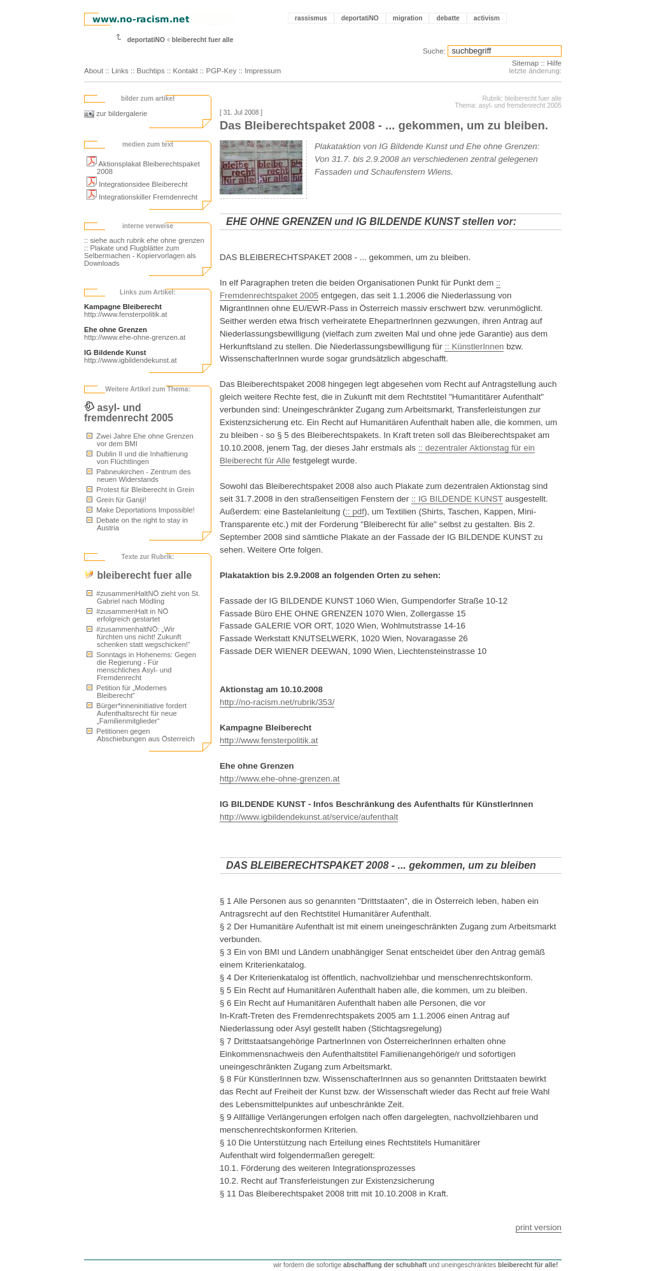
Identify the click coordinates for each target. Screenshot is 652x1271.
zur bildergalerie (115, 113)
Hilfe (554, 63)
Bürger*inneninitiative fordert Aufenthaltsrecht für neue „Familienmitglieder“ (137, 713)
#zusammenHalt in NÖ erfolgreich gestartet (127, 615)
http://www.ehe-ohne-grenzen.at (134, 337)
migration (408, 18)
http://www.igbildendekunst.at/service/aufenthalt (309, 817)
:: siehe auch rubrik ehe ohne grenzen (144, 240)
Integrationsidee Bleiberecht (137, 184)
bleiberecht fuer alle (203, 39)
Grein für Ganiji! (116, 500)
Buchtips (151, 71)
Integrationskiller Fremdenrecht (142, 197)
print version (539, 1227)
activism (487, 18)
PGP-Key (221, 71)
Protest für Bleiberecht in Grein (140, 489)
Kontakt (185, 71)
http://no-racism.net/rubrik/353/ (277, 702)
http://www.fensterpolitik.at (125, 314)
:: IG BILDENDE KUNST (457, 499)
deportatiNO (360, 18)
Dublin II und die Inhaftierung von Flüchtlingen (137, 457)
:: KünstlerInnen (474, 346)
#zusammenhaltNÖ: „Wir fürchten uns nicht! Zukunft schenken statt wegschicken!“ (138, 636)
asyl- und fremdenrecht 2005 (128, 412)
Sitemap (525, 63)
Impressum (262, 71)
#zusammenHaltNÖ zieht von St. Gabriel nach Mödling (143, 597)
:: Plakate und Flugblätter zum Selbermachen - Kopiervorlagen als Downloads (140, 255)
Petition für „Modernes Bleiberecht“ (127, 691)
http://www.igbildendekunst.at (130, 360)
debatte (447, 18)
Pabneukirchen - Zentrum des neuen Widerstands (138, 475)
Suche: (434, 51)
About (93, 71)
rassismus (311, 18)
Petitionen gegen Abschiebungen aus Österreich (141, 735)
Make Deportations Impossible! (141, 510)
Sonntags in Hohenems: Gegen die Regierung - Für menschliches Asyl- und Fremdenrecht (141, 666)
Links (120, 71)
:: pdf (354, 511)
